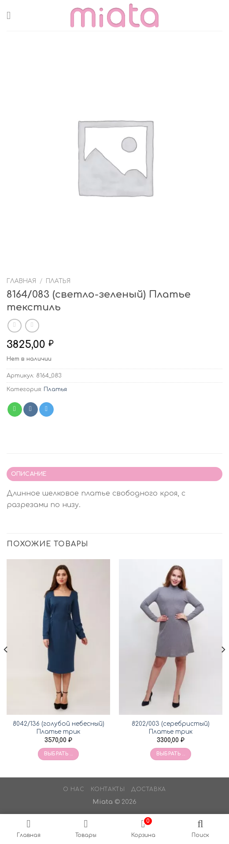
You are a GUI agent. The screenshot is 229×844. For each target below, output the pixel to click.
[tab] (114, 474)
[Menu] (12, 15)
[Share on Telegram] (46, 409)
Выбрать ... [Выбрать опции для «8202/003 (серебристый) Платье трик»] (170, 754)
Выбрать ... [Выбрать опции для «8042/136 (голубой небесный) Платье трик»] (58, 754)
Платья (58, 281)
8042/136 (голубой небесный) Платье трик (58, 728)
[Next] (222, 667)
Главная (21, 281)
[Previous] (6, 667)
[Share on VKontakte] (30, 409)
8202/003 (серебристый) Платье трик (171, 728)
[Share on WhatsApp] (14, 409)
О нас (73, 789)
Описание (29, 474)
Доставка (148, 789)
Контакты (108, 789)
